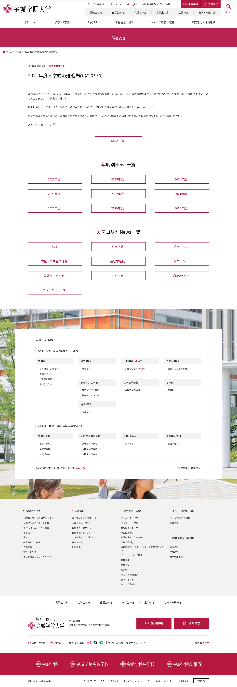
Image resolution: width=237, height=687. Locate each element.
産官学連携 (117, 261)
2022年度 (117, 194)
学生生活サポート (129, 532)
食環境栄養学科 (132, 390)
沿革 (25, 537)
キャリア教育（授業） (180, 518)
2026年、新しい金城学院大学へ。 (39, 518)
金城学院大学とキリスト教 (36, 523)
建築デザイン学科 (90, 390)
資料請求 (210, 4)
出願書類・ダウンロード (84, 532)
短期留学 (125, 565)
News (18, 51)
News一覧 (117, 141)
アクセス (115, 4)
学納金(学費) (127, 542)
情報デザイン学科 (90, 395)
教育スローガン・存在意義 (36, 528)
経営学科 (86, 368)
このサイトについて (109, 681)
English (132, 4)
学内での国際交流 (129, 574)
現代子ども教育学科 (177, 368)
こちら (47, 125)
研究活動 (117, 247)
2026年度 (54, 179)
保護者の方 (140, 12)
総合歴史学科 (46, 379)
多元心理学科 (135, 368)
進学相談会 (77, 542)
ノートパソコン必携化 (131, 555)
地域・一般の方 (207, 12)
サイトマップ (90, 681)
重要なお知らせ (54, 276)
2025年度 (117, 179)
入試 (54, 247)
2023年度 (54, 194)
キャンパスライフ (129, 518)
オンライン (136, 643)
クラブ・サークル (129, 523)
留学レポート (127, 579)
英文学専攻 (45, 449)
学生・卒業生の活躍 (54, 261)
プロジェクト (181, 276)
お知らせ (117, 276)
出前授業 (76, 547)
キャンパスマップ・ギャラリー (38, 557)
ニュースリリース (54, 290)
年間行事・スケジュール (132, 537)
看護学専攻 (173, 444)
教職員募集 (183, 681)
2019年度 (117, 208)
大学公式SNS (76, 643)
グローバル (180, 261)
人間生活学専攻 (89, 454)
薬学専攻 (129, 444)
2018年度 (181, 208)
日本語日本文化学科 (49, 368)
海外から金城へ (128, 584)
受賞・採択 (180, 247)
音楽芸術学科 (46, 384)
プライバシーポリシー (133, 681)
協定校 (124, 570)
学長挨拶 (27, 532)
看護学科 (86, 412)
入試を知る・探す (80, 523)
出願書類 (190, 4)
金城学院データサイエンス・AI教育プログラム (142, 549)
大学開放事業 (176, 557)
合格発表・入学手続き (82, 537)
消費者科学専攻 (89, 444)
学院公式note (115, 643)
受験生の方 (96, 12)
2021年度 (181, 194)
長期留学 (125, 560)
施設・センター (30, 552)
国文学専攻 (45, 444)
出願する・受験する (81, 528)
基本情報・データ (31, 542)
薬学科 (171, 390)
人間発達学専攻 (89, 449)
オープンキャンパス (81, 518)
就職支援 (174, 523)
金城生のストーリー (130, 528)
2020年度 (54, 208)
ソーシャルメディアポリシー (161, 681)
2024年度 (181, 179)
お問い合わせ (95, 4)
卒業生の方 (162, 12)
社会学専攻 (45, 454)
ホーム (9, 51)
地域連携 (174, 552)
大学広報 (27, 547)
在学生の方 (118, 12)
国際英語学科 (46, 374)
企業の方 (183, 12)
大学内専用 (201, 681)
